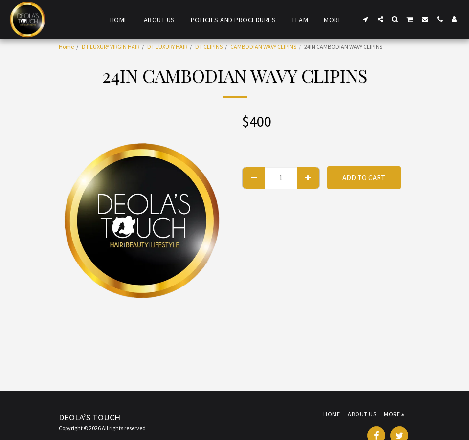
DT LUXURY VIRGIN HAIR (110, 46)
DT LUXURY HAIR (167, 46)
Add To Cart (363, 177)
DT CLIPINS (209, 46)
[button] (366, 19)
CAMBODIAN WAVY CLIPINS (263, 46)
